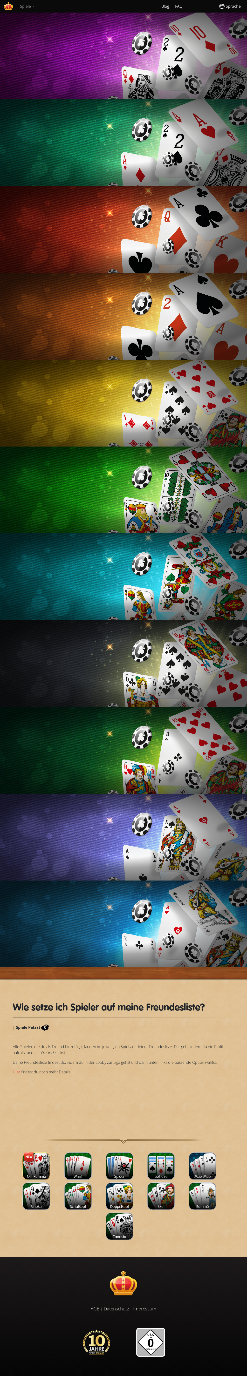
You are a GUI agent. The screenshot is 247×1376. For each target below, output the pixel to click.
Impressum (144, 1308)
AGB (95, 1308)
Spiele (26, 6)
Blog (165, 6)
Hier (16, 1072)
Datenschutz (116, 1308)
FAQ (178, 6)
